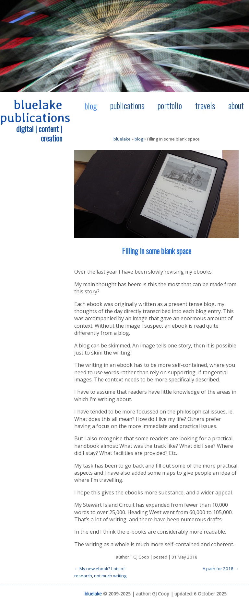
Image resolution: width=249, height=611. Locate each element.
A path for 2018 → (221, 568)
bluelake (122, 139)
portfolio (170, 105)
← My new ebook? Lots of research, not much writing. (100, 572)
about (236, 105)
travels (205, 105)
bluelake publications (35, 111)
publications (127, 105)
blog (91, 105)
